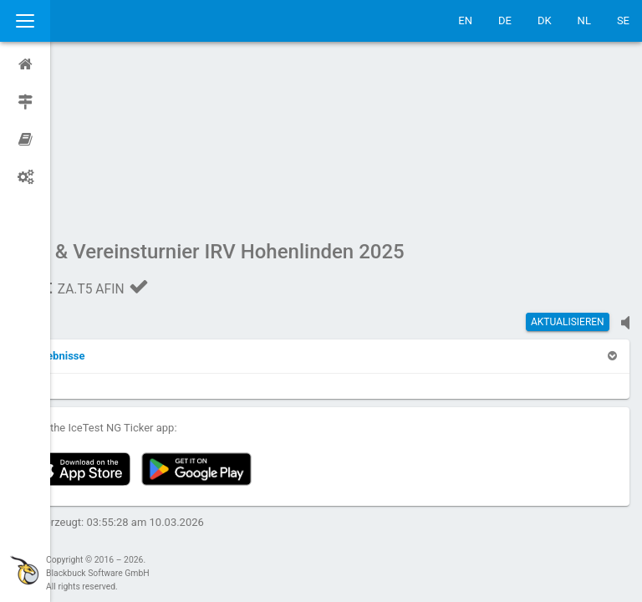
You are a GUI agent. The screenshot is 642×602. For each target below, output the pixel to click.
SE (623, 20)
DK (545, 20)
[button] (102, 197)
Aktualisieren (567, 163)
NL (584, 20)
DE (505, 20)
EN (465, 20)
